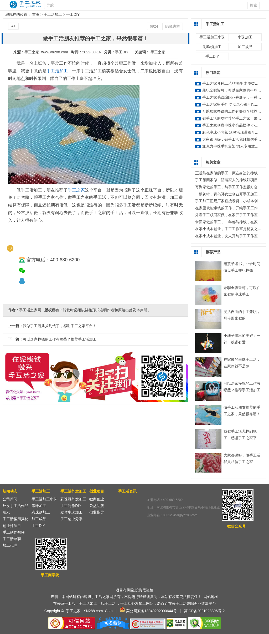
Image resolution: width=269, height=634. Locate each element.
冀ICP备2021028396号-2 (204, 611)
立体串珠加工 (71, 512)
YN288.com (93, 611)
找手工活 (108, 603)
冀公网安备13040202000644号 (151, 611)
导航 (50, 5)
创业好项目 (12, 526)
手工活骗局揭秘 (15, 519)
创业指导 (96, 512)
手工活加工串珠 (212, 37)
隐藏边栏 (172, 26)
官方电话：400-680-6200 (49, 259)
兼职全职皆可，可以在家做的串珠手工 (233, 90)
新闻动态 (10, 491)
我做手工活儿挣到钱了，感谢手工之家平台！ (240, 438)
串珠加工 (245, 37)
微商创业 (96, 499)
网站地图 (211, 597)
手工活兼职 (12, 539)
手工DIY (73, 14)
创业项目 (96, 491)
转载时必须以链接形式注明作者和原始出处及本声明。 (107, 310)
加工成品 (245, 47)
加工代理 (10, 545)
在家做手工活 (64, 603)
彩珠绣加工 (212, 47)
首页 (35, 14)
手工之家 (158, 52)
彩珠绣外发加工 (73, 499)
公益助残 (96, 506)
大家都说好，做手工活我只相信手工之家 (235, 139)
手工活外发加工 (73, 491)
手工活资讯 (127, 491)
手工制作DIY (70, 506)
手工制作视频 (14, 532)
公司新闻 (10, 499)
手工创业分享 (71, 519)
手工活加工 (53, 14)
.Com (108, 611)
